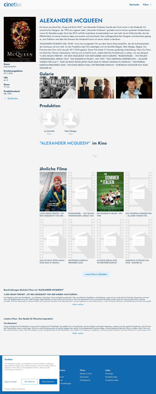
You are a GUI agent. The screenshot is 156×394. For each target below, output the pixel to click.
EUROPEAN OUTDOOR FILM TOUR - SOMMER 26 (137, 261)
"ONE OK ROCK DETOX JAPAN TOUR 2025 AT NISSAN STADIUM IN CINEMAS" (95, 61)
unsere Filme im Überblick (96, 274)
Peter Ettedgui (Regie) (132, 46)
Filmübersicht (85, 380)
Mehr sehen (78, 304)
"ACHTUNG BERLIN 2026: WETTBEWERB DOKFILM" (90, 64)
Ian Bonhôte (49, 131)
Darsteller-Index (111, 377)
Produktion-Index (111, 380)
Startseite (134, 4)
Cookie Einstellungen (62, 383)
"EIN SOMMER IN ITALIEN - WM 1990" (87, 58)
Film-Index (109, 374)
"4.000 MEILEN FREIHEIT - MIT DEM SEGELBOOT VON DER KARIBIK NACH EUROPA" (78, 55)
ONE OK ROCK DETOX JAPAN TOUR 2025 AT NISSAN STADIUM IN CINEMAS (52, 261)
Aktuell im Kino (86, 374)
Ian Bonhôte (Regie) (113, 46)
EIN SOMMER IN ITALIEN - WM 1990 (109, 214)
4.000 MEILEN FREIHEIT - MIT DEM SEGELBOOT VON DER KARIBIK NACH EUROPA (52, 214)
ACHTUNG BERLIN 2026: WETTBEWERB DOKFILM (107, 261)
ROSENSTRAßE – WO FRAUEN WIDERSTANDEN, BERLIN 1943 (81, 214)
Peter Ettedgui (71, 131)
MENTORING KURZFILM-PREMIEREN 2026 (78, 261)
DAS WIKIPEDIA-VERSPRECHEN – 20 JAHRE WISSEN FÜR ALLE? (139, 214)
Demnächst (84, 377)
